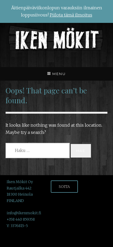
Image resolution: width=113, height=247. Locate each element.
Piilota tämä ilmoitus (71, 15)
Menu (59, 74)
